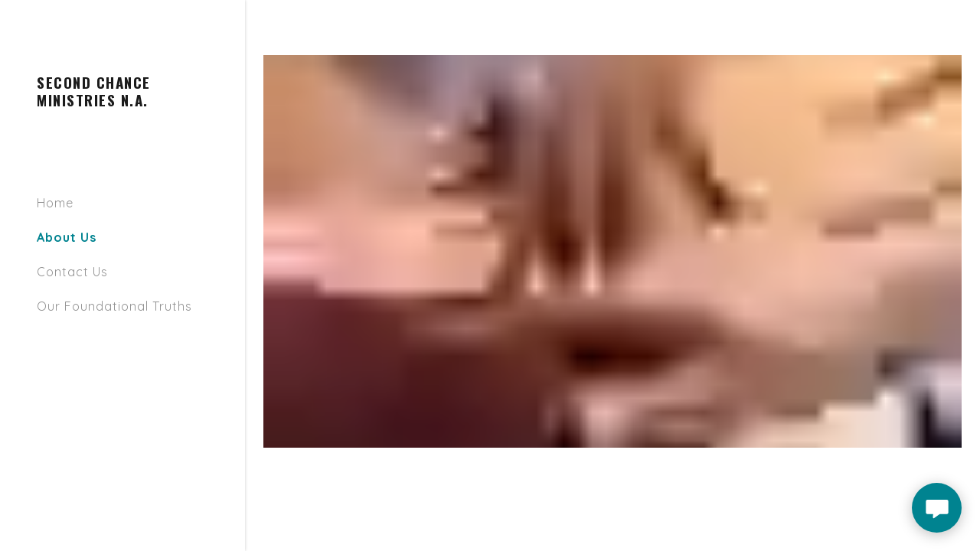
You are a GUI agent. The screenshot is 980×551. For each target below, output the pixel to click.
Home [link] (55, 202)
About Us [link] (66, 237)
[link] (122, 101)
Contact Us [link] (72, 271)
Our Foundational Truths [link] (114, 306)
